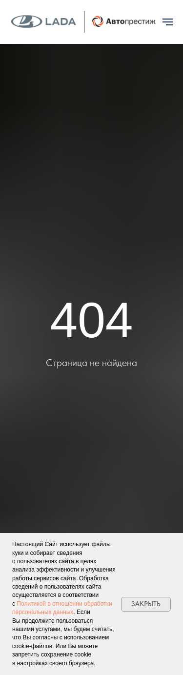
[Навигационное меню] (168, 22)
